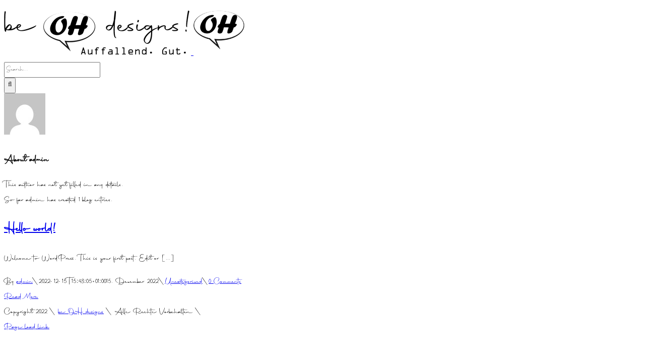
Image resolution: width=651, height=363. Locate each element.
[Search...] (52, 70)
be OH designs (81, 312)
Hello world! (29, 229)
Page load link (26, 327)
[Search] (10, 85)
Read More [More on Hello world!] (21, 297)
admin (25, 282)
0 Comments (225, 282)
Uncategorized (184, 282)
